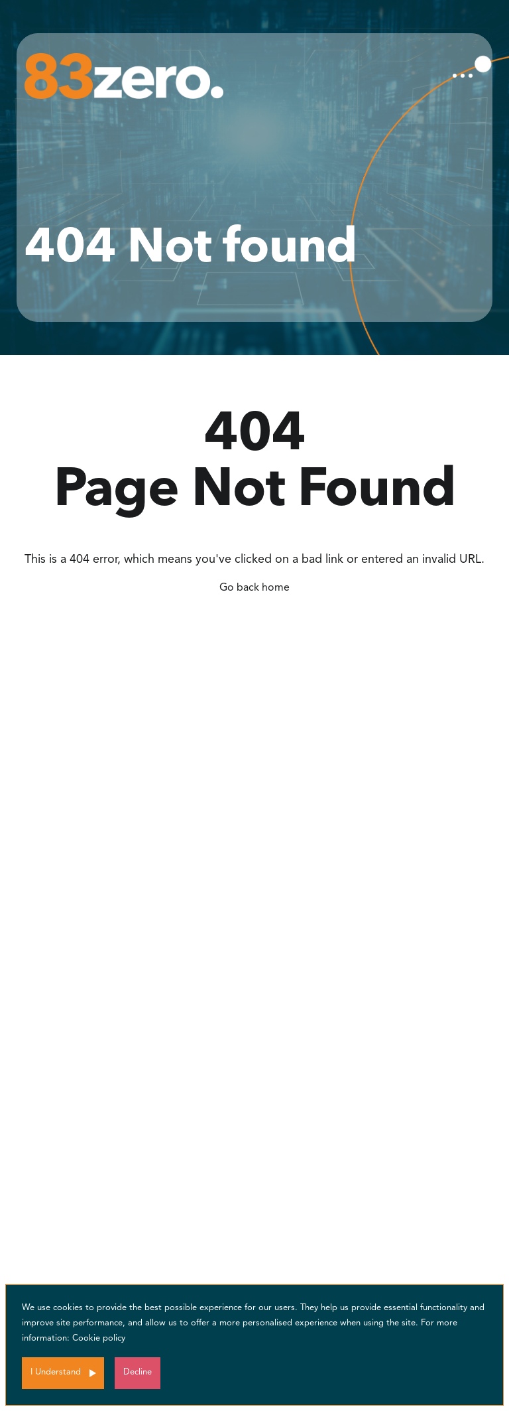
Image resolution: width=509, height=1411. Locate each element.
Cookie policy (98, 1338)
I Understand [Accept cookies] (55, 1372)
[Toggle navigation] (462, 75)
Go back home (254, 588)
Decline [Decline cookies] (137, 1372)
